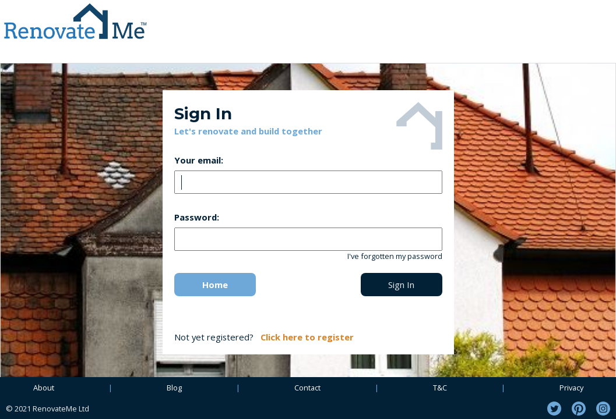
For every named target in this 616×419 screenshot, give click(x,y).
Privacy (571, 387)
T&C (440, 387)
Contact (307, 387)
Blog (174, 387)
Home (215, 284)
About (43, 387)
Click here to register (307, 337)
